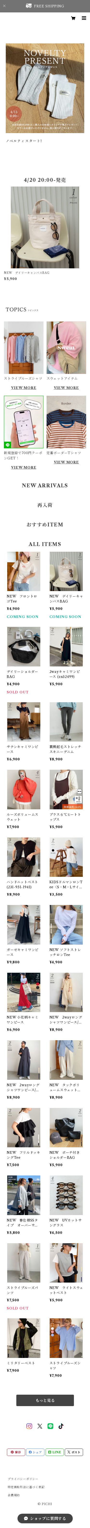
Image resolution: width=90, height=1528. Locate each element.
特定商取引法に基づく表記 (26, 1487)
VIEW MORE (23, 388)
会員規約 (14, 1495)
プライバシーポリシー (23, 1479)
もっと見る (45, 1400)
